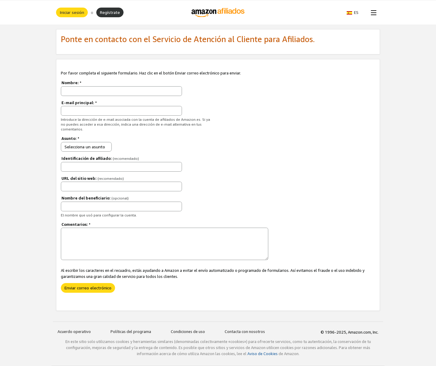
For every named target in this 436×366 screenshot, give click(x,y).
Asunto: (70, 138)
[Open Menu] (372, 12)
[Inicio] (218, 12)
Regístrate (110, 12)
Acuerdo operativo (74, 331)
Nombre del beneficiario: (95, 198)
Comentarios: (76, 224)
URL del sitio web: (92, 178)
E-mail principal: (79, 102)
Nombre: (71, 82)
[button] (355, 12)
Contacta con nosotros (245, 331)
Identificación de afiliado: (100, 158)
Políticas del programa (131, 331)
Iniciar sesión (72, 12)
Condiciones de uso (188, 331)
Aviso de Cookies (262, 353)
